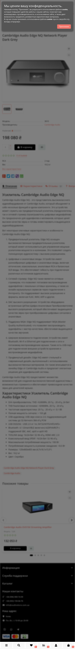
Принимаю (64, 27)
